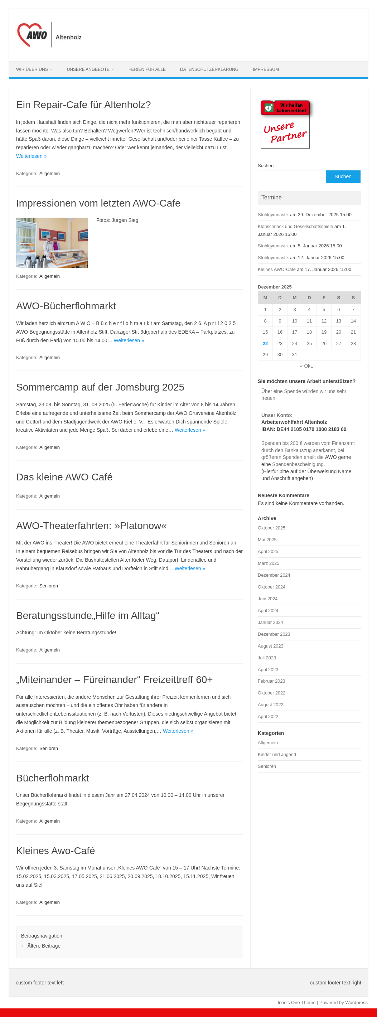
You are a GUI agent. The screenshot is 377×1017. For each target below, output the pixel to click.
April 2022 (268, 716)
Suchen (266, 165)
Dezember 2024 (274, 575)
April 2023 (268, 669)
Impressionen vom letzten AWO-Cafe (98, 203)
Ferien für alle (147, 69)
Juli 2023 (267, 657)
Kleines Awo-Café (55, 850)
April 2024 (268, 610)
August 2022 (271, 704)
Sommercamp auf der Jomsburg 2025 (100, 387)
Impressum (266, 69)
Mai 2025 (267, 539)
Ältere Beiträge (41, 946)
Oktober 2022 (271, 693)
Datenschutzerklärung (209, 69)
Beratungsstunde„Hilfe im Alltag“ (87, 615)
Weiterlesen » (31, 156)
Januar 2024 (270, 622)
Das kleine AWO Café (64, 477)
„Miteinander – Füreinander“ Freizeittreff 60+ (114, 679)
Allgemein (49, 173)
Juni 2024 (267, 598)
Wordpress (356, 1002)
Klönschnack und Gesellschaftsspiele (295, 226)
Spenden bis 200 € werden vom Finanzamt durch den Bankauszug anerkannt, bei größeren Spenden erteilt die (308, 450)
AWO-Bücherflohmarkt (66, 305)
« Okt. (306, 366)
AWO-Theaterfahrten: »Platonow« (91, 525)
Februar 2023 (271, 681)
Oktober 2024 (271, 587)
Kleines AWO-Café (277, 269)
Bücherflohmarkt (52, 778)
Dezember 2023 (274, 634)
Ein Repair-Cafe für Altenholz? (83, 104)
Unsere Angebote (88, 69)
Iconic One (289, 1002)
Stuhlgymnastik (273, 214)
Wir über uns (32, 69)
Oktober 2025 (271, 528)
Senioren (48, 586)
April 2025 (268, 551)
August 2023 (271, 646)
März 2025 (268, 563)
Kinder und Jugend (277, 754)
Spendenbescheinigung (297, 464)
